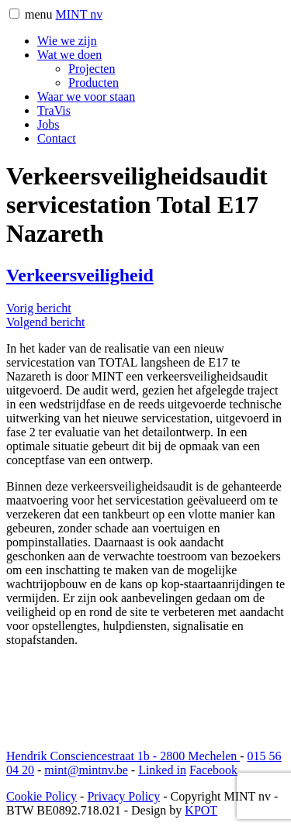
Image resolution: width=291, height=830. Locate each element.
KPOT (201, 810)
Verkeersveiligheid (80, 275)
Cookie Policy (41, 796)
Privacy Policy (123, 796)
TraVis (54, 110)
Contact (56, 138)
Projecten (91, 68)
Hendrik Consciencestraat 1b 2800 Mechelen (123, 756)
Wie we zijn (67, 40)
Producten (93, 82)
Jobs (48, 124)
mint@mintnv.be (85, 770)
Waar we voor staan (86, 96)
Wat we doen (69, 54)
